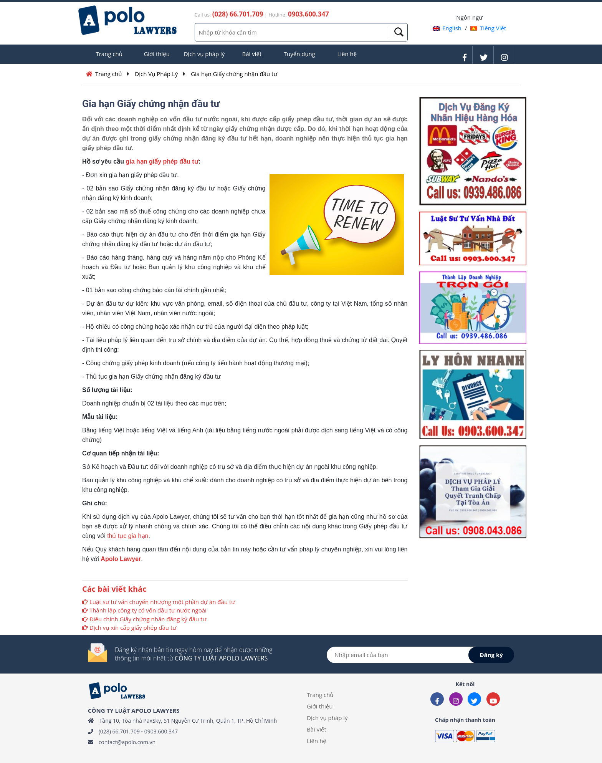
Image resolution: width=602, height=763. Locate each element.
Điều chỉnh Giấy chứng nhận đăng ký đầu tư (147, 619)
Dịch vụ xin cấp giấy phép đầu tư (132, 627)
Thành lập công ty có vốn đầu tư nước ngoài (148, 610)
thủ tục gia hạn (127, 536)
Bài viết (252, 54)
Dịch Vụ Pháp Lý (156, 74)
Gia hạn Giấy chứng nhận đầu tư (234, 74)
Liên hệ (347, 54)
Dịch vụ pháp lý (204, 54)
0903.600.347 (161, 731)
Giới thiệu (157, 54)
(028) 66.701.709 (119, 731)
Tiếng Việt (488, 28)
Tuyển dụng (299, 54)
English (447, 28)
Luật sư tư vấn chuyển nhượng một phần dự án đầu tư (162, 602)
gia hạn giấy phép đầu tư (162, 161)
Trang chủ (109, 54)
